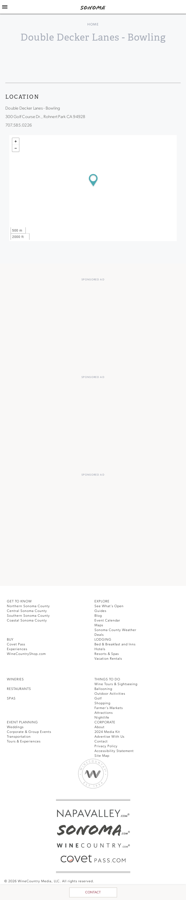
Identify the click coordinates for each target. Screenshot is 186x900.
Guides (100, 611)
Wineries (15, 679)
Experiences (17, 649)
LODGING (102, 639)
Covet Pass (16, 644)
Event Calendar (107, 620)
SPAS (11, 698)
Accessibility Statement (114, 751)
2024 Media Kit (107, 732)
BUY (10, 639)
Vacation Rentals (108, 658)
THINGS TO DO (107, 679)
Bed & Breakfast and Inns (115, 644)
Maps (98, 625)
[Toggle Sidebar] (4, 7)
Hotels (99, 649)
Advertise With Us (109, 736)
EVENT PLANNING (22, 722)
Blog (98, 616)
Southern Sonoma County (28, 616)
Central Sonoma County (27, 611)
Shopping (102, 703)
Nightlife (101, 717)
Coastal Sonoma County (27, 620)
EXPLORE (102, 601)
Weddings (15, 727)
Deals (99, 635)
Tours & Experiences (24, 741)
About (99, 727)
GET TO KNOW (19, 601)
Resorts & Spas (106, 654)
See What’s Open (109, 606)
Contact (93, 892)
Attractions (103, 713)
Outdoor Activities (109, 693)
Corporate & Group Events (29, 732)
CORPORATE (104, 722)
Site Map (101, 756)
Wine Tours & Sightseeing (115, 684)
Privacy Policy (106, 746)
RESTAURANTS (19, 689)
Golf (98, 698)
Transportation (19, 736)
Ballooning (103, 689)
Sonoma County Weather (115, 630)
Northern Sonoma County (28, 606)
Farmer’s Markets (108, 708)
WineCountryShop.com (26, 654)
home (93, 24)
